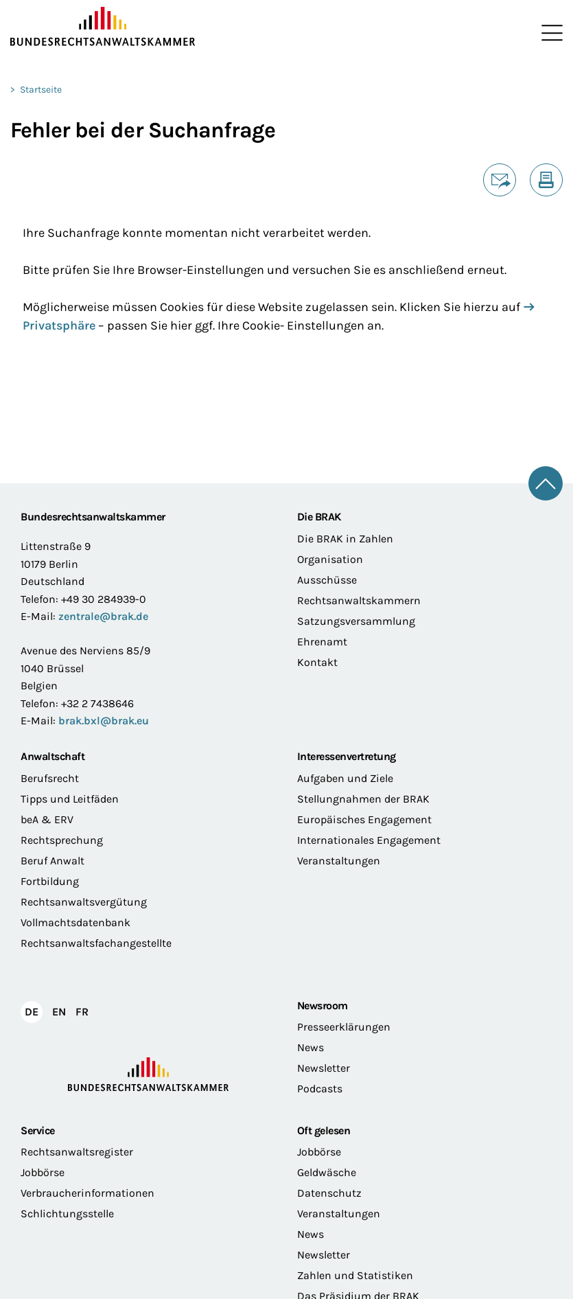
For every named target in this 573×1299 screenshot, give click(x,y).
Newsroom (322, 1005)
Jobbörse (43, 1172)
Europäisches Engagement (364, 819)
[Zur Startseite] (148, 27)
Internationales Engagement (369, 840)
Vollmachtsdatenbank (75, 922)
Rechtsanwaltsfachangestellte (96, 943)
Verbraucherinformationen (87, 1192)
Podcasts (319, 1088)
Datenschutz (329, 1192)
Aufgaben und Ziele (345, 778)
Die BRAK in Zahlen (345, 538)
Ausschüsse (327, 579)
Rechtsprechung (62, 840)
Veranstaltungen (338, 860)
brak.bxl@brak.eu (103, 720)
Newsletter (323, 1067)
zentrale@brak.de (103, 616)
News (310, 1047)
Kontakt (317, 662)
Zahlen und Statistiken (355, 1275)
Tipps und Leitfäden (70, 798)
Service (38, 1130)
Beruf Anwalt (52, 860)
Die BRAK (319, 516)
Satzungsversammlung (356, 621)
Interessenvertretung (346, 756)
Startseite (41, 89)
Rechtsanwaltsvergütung (84, 901)
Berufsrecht (50, 778)
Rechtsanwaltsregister (77, 1151)
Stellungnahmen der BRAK (363, 798)
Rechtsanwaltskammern (359, 600)
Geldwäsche (326, 1172)
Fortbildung (50, 881)
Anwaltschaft (52, 756)
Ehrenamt (322, 641)
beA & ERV (47, 819)
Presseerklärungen (343, 1026)
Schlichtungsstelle (67, 1213)
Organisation (330, 559)
